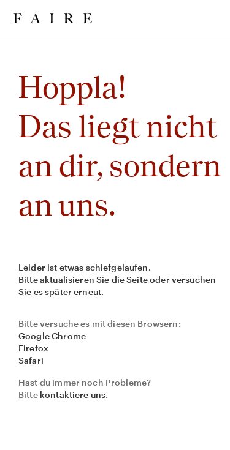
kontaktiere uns (72, 394)
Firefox (33, 348)
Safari (31, 360)
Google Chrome (52, 336)
